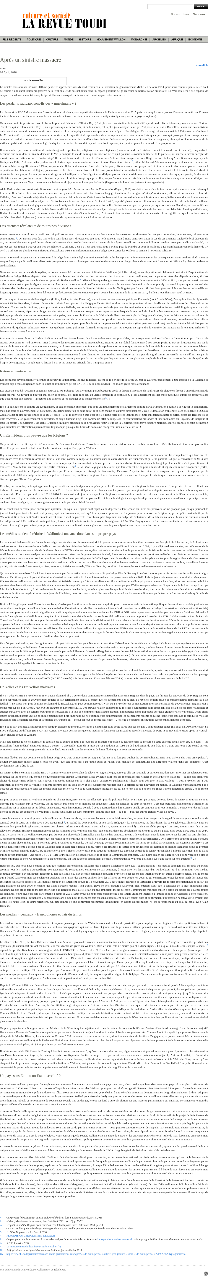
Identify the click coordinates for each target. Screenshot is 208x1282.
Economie (195, 39)
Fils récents (12, 39)
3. (1, 1224)
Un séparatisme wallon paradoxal (114, 1239)
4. (1, 1228)
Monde (69, 39)
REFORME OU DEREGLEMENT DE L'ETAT (30, 1235)
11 (72, 988)
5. (1, 1232)
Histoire (85, 39)
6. (1, 1235)
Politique (34, 39)
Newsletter (199, 14)
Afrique (177, 39)
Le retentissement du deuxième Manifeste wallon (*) (33, 1246)
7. (1, 1239)
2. (1, 1221)
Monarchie (139, 39)
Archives (159, 39)
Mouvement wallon (111, 39)
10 (206, 945)
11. (1, 1253)
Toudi (4, 69)
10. (1, 1250)
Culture (52, 39)
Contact (175, 14)
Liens (186, 14)
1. (1, 1217)
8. (1, 1243)
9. (1, 1246)
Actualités (202, 65)
